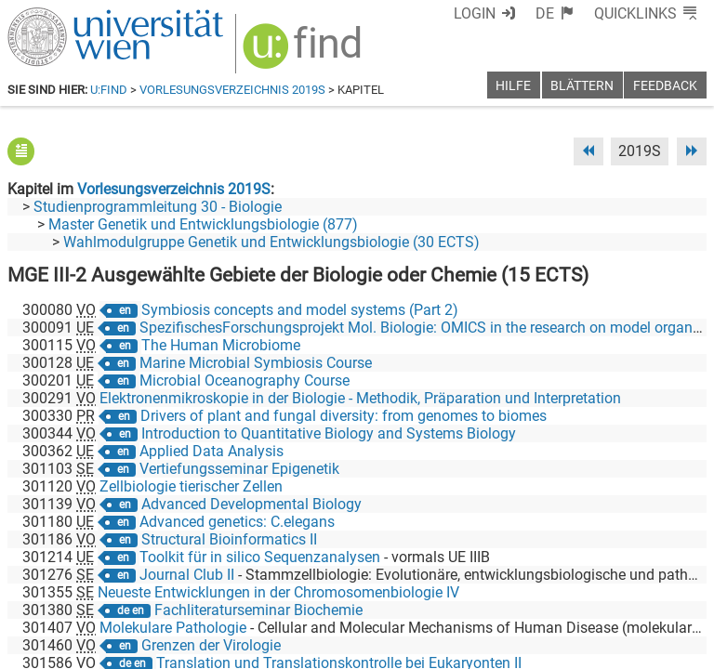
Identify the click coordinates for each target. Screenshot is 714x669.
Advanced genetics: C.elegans (237, 522)
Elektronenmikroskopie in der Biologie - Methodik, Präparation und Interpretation (360, 398)
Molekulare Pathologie (172, 627)
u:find (108, 90)
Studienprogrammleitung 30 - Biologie (157, 207)
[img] (304, 52)
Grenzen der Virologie (211, 645)
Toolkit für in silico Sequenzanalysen (259, 557)
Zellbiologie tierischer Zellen (191, 486)
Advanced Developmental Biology (251, 504)
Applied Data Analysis (211, 451)
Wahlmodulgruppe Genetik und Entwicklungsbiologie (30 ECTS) (271, 242)
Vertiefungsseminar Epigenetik (239, 469)
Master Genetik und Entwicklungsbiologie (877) (203, 224)
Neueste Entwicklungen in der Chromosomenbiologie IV (278, 592)
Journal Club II (186, 575)
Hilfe (513, 86)
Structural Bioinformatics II (229, 539)
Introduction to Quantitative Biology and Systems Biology (328, 433)
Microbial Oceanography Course (244, 380)
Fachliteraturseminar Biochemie (258, 610)
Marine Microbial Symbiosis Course (255, 363)
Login (475, 13)
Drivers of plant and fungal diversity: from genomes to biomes (343, 416)
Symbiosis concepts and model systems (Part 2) (299, 310)
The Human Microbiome (220, 345)
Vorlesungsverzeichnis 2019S (232, 90)
